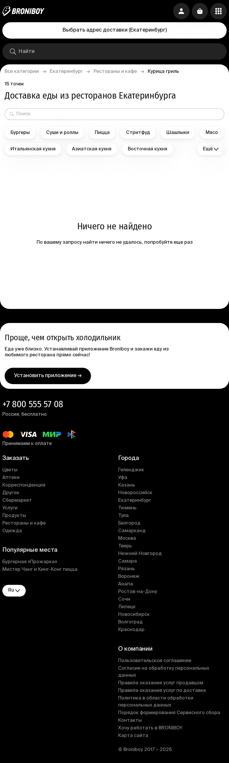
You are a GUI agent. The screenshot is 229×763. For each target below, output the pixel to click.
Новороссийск (135, 493)
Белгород (129, 523)
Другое (10, 493)
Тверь (125, 546)
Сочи (124, 599)
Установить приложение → (48, 376)
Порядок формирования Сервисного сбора (169, 713)
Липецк (127, 607)
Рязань (126, 569)
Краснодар (131, 630)
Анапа (125, 584)
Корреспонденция (23, 485)
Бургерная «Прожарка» (29, 562)
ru (14, 590)
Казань (126, 485)
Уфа (122, 478)
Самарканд (132, 531)
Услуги (10, 508)
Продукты (14, 516)
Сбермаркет (17, 501)
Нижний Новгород (140, 554)
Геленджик (131, 470)
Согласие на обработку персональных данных (163, 672)
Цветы (10, 470)
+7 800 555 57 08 (32, 404)
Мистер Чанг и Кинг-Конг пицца (40, 570)
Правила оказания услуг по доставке (162, 691)
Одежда (12, 531)
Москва (127, 539)
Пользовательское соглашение (154, 661)
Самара (127, 561)
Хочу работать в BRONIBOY (150, 728)
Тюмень (127, 508)
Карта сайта (133, 736)
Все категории (22, 71)
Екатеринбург (66, 71)
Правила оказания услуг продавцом (160, 683)
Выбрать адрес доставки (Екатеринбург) (115, 30)
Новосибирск (134, 615)
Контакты (130, 721)
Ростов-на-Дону (137, 592)
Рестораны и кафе (115, 71)
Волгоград (130, 622)
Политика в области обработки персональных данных (155, 702)
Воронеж (129, 577)
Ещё (210, 149)
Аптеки (11, 478)
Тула (123, 516)
